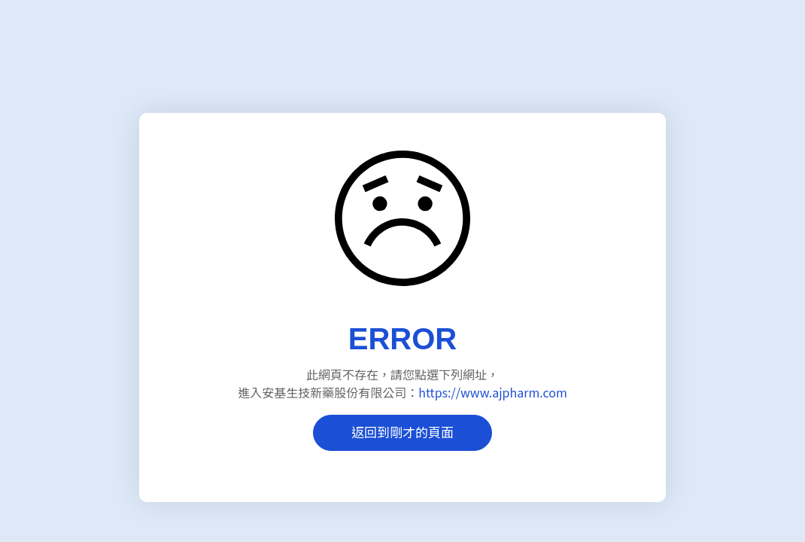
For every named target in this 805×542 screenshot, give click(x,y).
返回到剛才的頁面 (402, 431)
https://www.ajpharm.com (492, 392)
